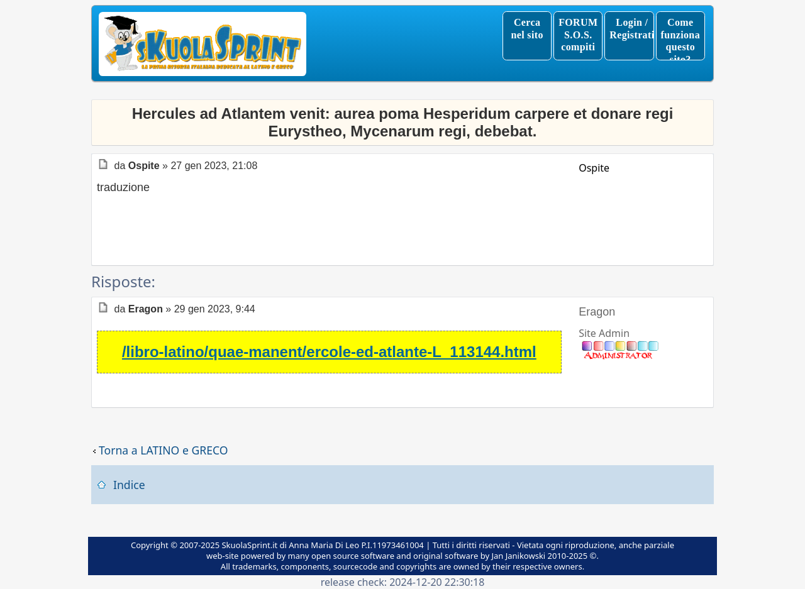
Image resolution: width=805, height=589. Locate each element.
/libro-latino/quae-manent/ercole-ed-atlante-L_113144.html (329, 351)
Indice (129, 484)
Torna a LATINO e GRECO (163, 450)
